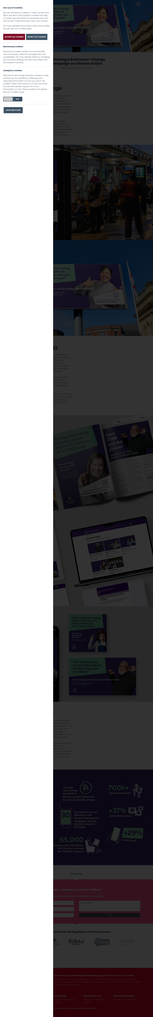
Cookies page (24, 28)
